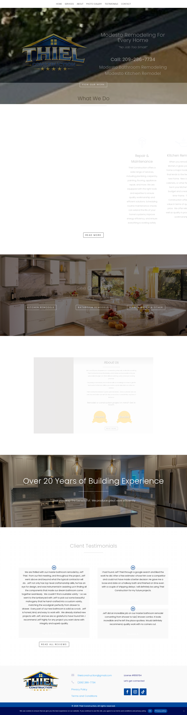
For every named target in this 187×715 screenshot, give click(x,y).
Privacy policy (160, 711)
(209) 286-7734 (86, 682)
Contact (126, 4)
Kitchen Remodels (40, 307)
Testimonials (111, 4)
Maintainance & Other (146, 307)
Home (59, 4)
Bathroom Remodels (93, 307)
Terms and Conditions (84, 696)
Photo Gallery (94, 4)
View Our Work (93, 84)
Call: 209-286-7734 (133, 60)
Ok (150, 711)
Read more (93, 235)
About (80, 4)
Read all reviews (54, 644)
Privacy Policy (79, 689)
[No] (183, 711)
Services (69, 4)
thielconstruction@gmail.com (95, 675)
